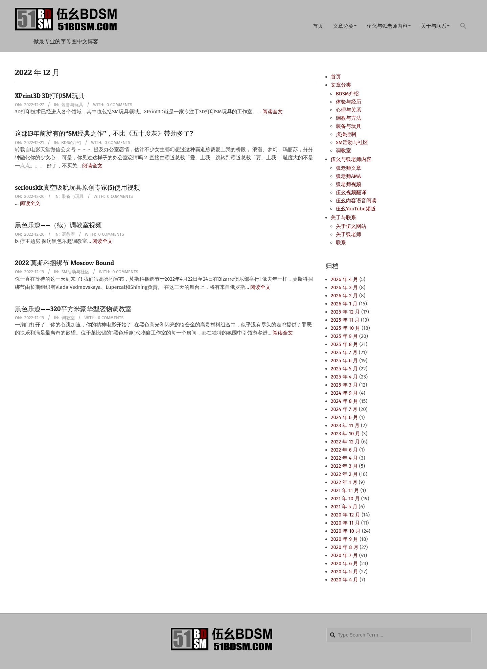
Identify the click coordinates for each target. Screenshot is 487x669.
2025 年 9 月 (344, 336)
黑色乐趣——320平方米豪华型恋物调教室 (73, 309)
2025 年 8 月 (344, 344)
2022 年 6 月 (344, 450)
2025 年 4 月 (344, 377)
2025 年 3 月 (344, 385)
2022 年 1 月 (344, 482)
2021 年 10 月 (345, 498)
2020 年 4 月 (344, 580)
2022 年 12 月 (345, 442)
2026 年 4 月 (344, 279)
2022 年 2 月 (344, 474)
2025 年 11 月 (345, 320)
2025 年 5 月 (344, 369)
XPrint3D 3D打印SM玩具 (50, 96)
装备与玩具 (72, 104)
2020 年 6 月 (344, 563)
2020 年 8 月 (344, 547)
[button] (463, 26)
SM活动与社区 (75, 271)
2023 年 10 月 (345, 434)
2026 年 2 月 (344, 296)
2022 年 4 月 (344, 458)
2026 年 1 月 (344, 304)
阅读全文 (272, 112)
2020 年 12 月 (345, 515)
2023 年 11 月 (345, 425)
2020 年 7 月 (344, 555)
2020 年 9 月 (344, 539)
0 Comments (119, 104)
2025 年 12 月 (345, 312)
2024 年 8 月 (344, 401)
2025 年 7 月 (344, 352)
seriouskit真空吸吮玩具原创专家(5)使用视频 (77, 187)
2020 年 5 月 (344, 572)
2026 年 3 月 (344, 287)
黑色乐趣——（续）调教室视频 (58, 225)
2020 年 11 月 (345, 523)
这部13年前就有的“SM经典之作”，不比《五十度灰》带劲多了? (104, 133)
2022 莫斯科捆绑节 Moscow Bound (64, 263)
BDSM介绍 (71, 142)
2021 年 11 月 (345, 490)
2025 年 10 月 (345, 328)
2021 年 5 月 (344, 507)
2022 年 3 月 (344, 466)
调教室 (68, 234)
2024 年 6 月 (344, 417)
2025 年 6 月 (344, 360)
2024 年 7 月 (344, 409)
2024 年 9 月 (344, 393)
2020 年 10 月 (346, 531)
